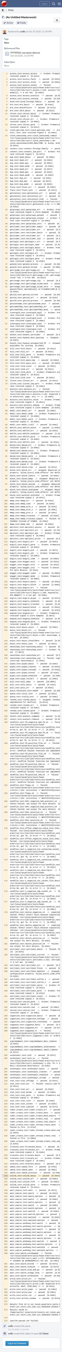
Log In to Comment (17, 1343)
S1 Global (43, 1333)
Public (23, 22)
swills (22, 31)
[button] (59, 3)
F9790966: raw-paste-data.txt (25, 52)
